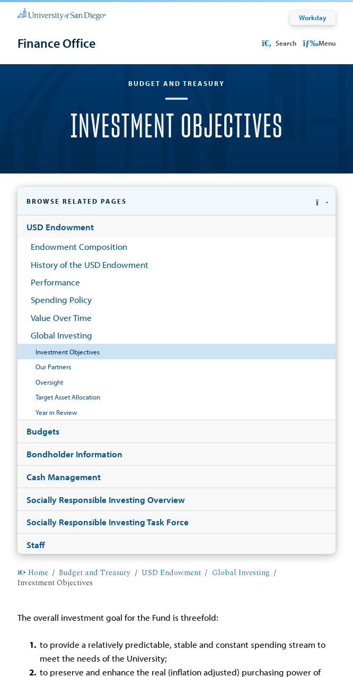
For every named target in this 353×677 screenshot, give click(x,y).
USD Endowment (171, 247)
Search (278, 42)
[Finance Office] (56, 43)
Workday (312, 17)
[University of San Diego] (61, 13)
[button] (176, 214)
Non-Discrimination (111, 645)
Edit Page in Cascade (176, 631)
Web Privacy (60, 645)
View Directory (56, 562)
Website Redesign (212, 645)
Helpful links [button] (61, 597)
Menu (319, 42)
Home (32, 247)
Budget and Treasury (94, 247)
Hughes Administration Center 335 (123, 475)
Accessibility (163, 645)
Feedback (258, 645)
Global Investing (241, 247)
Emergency (295, 645)
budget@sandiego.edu (85, 527)
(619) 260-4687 (270, 475)
